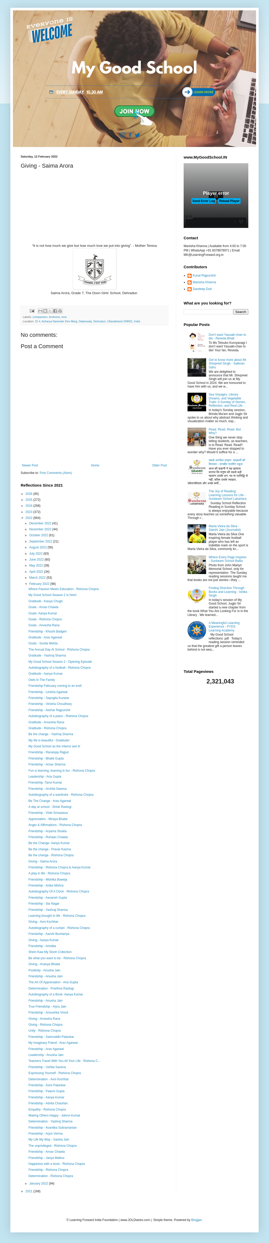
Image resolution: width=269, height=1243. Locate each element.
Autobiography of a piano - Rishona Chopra (58, 716)
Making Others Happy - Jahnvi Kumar (54, 1115)
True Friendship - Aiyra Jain (47, 1006)
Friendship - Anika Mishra (45, 885)
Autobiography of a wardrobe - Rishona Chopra (60, 795)
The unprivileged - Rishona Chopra (52, 1146)
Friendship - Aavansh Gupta (47, 897)
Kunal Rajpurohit (204, 275)
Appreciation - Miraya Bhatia (48, 819)
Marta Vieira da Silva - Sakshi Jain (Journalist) (225, 528)
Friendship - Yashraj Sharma (48, 910)
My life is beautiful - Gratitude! (49, 740)
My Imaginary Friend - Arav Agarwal (53, 1043)
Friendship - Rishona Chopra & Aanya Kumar (59, 867)
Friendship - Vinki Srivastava (48, 813)
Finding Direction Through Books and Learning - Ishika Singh (228, 591)
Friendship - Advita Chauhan (48, 1103)
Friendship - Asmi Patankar (47, 1085)
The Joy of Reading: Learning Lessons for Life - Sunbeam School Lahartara (227, 495)
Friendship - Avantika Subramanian (52, 1127)
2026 (29, 494)
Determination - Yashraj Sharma (50, 1121)
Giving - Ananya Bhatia (44, 964)
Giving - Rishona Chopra (45, 1024)
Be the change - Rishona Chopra (51, 855)
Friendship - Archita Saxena (47, 789)
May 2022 (36, 565)
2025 (29, 500)
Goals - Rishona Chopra (45, 619)
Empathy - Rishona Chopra (47, 1109)
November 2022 (40, 529)
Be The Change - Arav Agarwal (49, 801)
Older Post (159, 465)
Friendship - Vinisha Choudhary (50, 704)
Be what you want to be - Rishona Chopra (57, 958)
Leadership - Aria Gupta (44, 776)
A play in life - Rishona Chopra (49, 873)
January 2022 (39, 1183)
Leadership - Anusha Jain (45, 1055)
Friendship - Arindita (42, 946)
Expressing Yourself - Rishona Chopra (54, 1073)
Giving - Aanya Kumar (43, 940)
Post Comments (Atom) (56, 473)
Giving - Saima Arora (42, 861)
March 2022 (38, 577)
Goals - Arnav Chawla (43, 607)
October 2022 (39, 535)
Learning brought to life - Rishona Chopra (56, 916)
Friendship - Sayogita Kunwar (48, 698)
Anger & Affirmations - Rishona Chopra (55, 825)
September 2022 (41, 541)
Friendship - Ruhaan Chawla (48, 837)
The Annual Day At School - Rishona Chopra (59, 649)
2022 (29, 518)
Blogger (196, 1220)
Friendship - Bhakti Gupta (46, 758)
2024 (29, 506)
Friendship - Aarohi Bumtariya (48, 934)
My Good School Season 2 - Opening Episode (60, 662)
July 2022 (36, 553)
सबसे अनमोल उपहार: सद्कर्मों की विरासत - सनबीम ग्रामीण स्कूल (227, 462)
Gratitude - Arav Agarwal (45, 637)
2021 (29, 1191)
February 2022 (39, 584)
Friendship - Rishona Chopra (48, 1170)
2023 (29, 512)
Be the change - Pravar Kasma (49, 849)
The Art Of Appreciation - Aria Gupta (53, 982)
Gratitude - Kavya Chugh (45, 601)
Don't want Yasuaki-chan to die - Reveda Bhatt (227, 336)
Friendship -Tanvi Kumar (45, 782)
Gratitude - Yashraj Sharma (47, 655)
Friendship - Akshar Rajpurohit (49, 710)
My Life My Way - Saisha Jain (48, 1139)
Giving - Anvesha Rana (44, 1019)
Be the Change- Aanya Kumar (49, 843)
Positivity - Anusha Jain (44, 970)
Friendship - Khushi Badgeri (47, 631)
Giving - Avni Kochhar (43, 922)
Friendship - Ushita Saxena (47, 1067)
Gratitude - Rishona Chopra (47, 728)
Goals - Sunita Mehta (43, 643)
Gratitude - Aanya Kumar (45, 673)
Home (95, 465)
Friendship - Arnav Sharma (46, 764)
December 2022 (40, 523)
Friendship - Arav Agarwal (46, 1049)
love (64, 316)
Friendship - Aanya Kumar (46, 1097)
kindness (54, 316)
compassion (40, 316)
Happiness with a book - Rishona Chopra (56, 1164)
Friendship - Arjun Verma (45, 1133)
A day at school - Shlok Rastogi (49, 807)
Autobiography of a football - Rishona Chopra (59, 667)
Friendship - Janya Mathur (46, 1158)
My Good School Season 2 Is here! (52, 595)
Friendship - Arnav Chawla (46, 1151)
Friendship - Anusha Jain (45, 976)
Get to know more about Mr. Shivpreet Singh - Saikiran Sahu (228, 363)
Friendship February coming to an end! (55, 686)
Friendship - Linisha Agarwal (48, 692)
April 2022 (36, 572)
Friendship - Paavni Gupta (46, 1091)
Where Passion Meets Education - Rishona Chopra (63, 589)
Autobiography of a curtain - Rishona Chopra (59, 928)
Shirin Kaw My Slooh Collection (50, 952)
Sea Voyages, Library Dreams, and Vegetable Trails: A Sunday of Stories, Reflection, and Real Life (227, 400)
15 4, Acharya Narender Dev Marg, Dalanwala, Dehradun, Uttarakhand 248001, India (87, 321)
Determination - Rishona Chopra (50, 1176)
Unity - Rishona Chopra (44, 1030)
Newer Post (30, 465)
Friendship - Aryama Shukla (47, 831)
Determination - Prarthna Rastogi (51, 988)
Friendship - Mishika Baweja (47, 879)
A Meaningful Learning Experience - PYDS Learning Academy (224, 626)
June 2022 (36, 559)
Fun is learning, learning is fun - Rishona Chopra (61, 770)
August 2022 (38, 547)
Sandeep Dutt (202, 289)
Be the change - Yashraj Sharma (50, 734)
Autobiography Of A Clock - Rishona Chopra (58, 891)
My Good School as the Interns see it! (54, 746)
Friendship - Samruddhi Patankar (51, 1037)
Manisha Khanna (204, 282)
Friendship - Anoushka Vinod (48, 1012)
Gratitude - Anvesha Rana (46, 722)
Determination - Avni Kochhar (48, 1079)
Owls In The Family (41, 680)
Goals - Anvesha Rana (43, 625)
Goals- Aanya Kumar (42, 613)
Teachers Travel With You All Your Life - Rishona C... (64, 1061)
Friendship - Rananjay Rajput (48, 752)
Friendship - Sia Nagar (43, 903)
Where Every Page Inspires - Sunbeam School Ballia (227, 559)
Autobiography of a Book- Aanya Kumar (55, 994)
